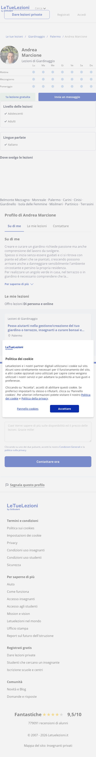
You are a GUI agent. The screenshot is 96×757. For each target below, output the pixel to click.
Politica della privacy (34, 398)
